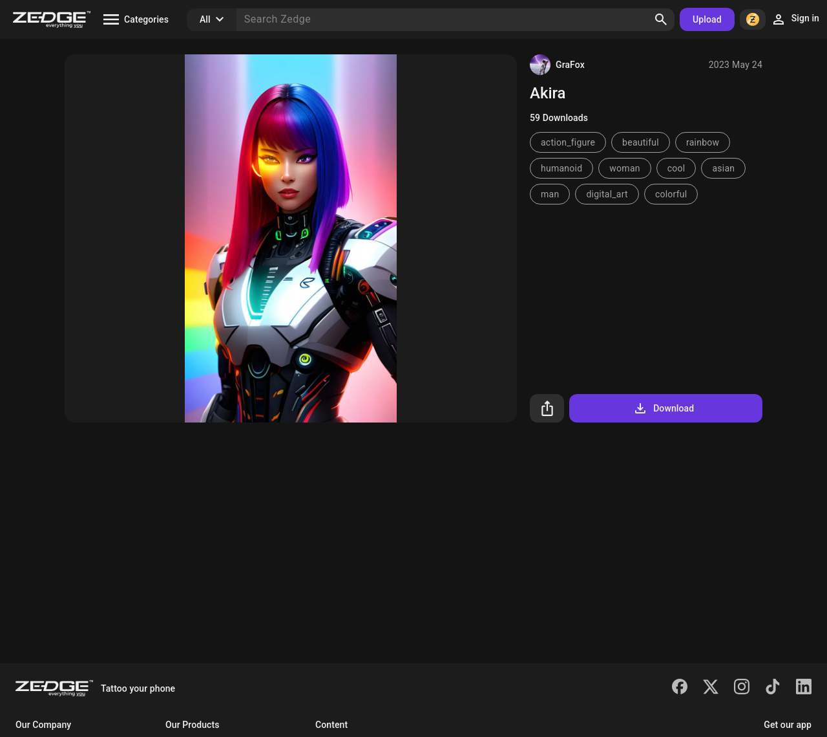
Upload (707, 19)
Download (663, 408)
